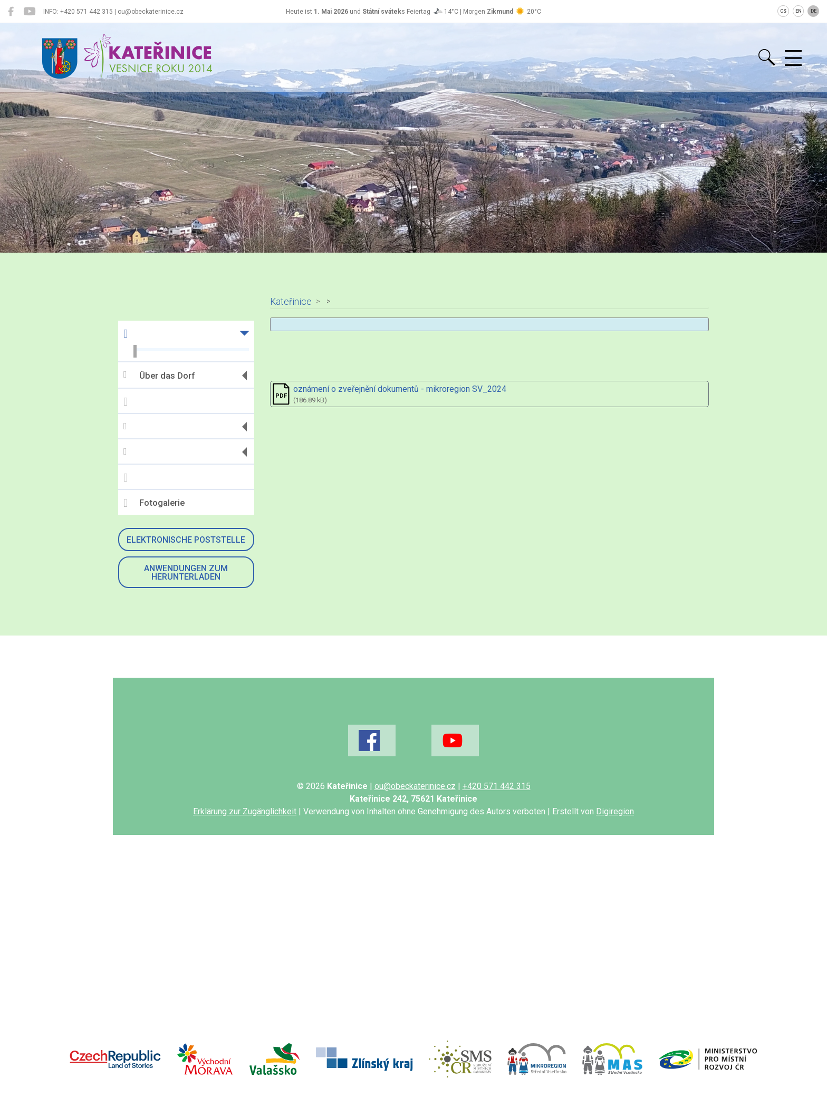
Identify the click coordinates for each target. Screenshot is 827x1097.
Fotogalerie (154, 503)
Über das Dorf (159, 375)
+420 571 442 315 (497, 786)
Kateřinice (291, 301)
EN (798, 11)
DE (813, 11)
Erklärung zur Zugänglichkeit (244, 811)
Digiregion (615, 811)
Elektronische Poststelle (186, 540)
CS (783, 11)
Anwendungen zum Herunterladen (186, 572)
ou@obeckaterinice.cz (415, 786)
